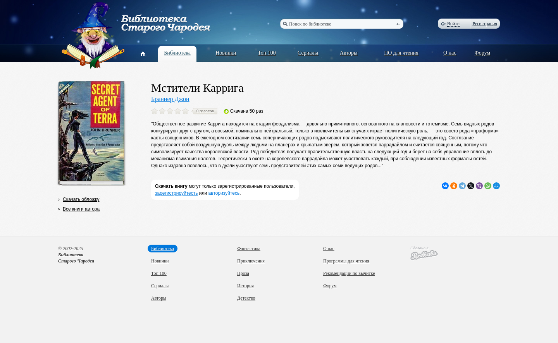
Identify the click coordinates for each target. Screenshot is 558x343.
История (245, 285)
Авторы (349, 53)
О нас (449, 53)
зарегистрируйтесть (176, 193)
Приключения (251, 261)
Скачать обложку (81, 199)
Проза (243, 273)
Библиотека (177, 53)
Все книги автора (81, 209)
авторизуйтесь (224, 193)
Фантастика (248, 248)
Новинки (225, 53)
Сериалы (308, 53)
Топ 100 (267, 53)
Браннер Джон (170, 99)
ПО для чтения (401, 53)
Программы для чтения (346, 261)
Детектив (246, 298)
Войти (453, 23)
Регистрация (484, 23)
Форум (483, 53)
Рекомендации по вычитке (349, 273)
